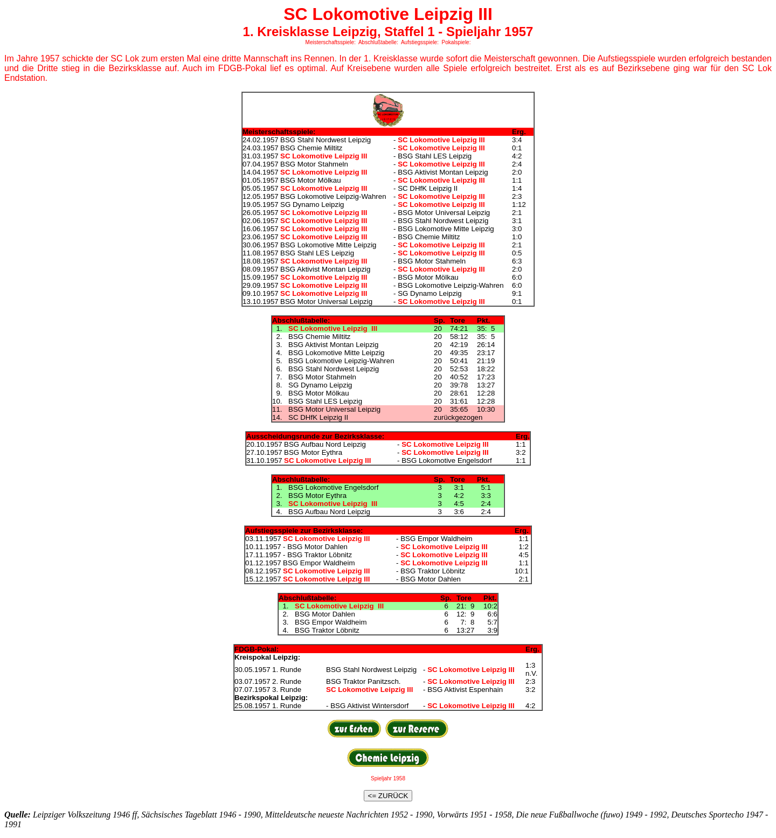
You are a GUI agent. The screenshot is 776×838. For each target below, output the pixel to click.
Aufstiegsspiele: (420, 42)
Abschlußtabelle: (378, 42)
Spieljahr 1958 (388, 778)
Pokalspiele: (456, 42)
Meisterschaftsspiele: (331, 42)
